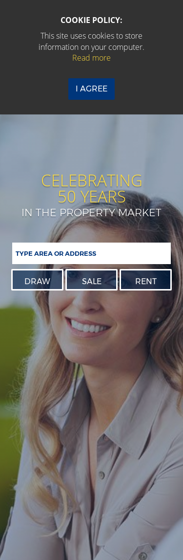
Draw (37, 281)
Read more (91, 57)
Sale (92, 281)
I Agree (91, 88)
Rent (146, 281)
